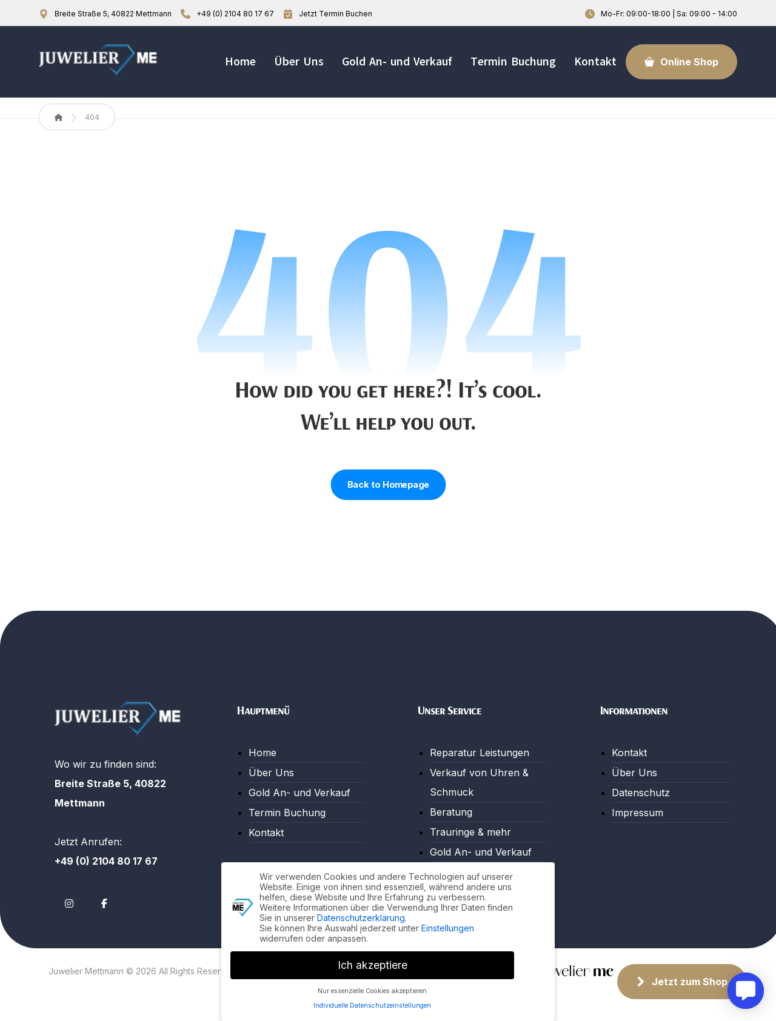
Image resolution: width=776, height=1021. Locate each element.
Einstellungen (447, 927)
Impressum (637, 812)
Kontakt (266, 832)
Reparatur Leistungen (479, 753)
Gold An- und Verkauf (299, 793)
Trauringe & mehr (470, 832)
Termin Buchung (287, 812)
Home (262, 753)
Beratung (451, 812)
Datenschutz (641, 793)
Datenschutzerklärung (361, 917)
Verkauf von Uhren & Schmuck (479, 782)
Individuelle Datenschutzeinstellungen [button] (372, 1005)
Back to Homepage (388, 484)
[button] (69, 903)
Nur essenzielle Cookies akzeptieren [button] (372, 990)
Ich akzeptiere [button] (372, 964)
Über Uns (271, 773)
